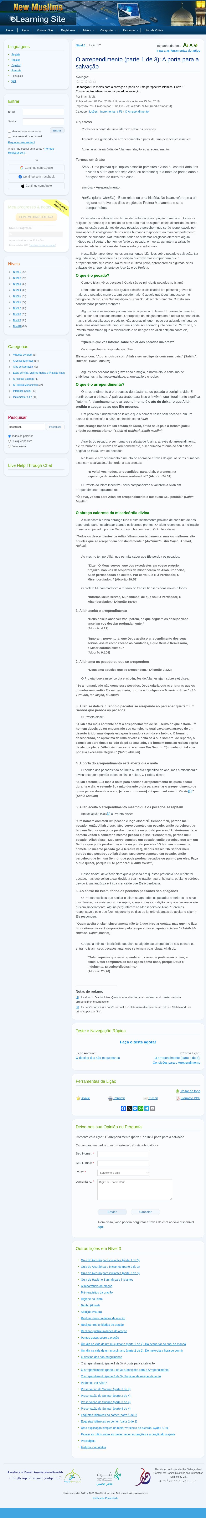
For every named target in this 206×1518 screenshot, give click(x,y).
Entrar (57, 130)
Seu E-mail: (85, 1163)
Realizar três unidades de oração (102, 1324)
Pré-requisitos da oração (97, 1292)
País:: (81, 1172)
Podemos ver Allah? (94, 1382)
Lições (93, 111)
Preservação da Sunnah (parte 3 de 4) (105, 1402)
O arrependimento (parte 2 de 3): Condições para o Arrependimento (125, 1370)
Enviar (112, 1212)
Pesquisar (130, 30)
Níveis (88, 30)
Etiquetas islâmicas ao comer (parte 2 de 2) (109, 1421)
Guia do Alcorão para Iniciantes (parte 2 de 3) (110, 1266)
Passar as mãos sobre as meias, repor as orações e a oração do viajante (128, 1434)
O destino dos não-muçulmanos (98, 1057)
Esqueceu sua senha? (21, 142)
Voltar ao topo (187, 1091)
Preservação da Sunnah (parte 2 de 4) (105, 1395)
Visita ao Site (45, 30)
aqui (100, 1227)
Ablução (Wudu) (91, 1311)
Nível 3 (81, 45)
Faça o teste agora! (138, 1042)
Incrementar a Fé (111, 111)
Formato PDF (188, 1098)
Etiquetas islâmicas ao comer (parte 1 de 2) (109, 1415)
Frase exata (17, 446)
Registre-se (68, 30)
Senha (12, 121)
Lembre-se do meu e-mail (25, 136)
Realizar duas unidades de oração (103, 1318)
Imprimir (116, 1098)
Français (16, 70)
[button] (10, 272)
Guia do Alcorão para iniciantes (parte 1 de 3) (110, 1260)
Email (11, 111)
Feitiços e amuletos (93, 1447)
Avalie (83, 1098)
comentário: (85, 1181)
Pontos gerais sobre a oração (100, 1337)
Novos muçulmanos (39, 14)
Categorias (108, 30)
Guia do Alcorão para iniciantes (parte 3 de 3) (110, 1273)
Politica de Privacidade (105, 1498)
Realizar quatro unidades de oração (104, 1331)
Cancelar (145, 1212)
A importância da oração (96, 1286)
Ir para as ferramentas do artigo (178, 50)
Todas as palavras (20, 436)
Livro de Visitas (154, 30)
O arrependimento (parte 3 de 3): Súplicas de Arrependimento (121, 1376)
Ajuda (25, 30)
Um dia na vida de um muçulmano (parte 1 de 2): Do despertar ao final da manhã (133, 1344)
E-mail (150, 1098)
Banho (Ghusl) (90, 1305)
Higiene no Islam (92, 1299)
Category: (82, 111)
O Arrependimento (137, 111)
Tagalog (15, 59)
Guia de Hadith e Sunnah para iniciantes (107, 1279)
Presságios (88, 1440)
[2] (108, 813)
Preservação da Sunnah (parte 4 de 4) (105, 1408)
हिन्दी (13, 81)
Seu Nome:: (85, 1153)
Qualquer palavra (20, 441)
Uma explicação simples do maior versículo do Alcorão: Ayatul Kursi (125, 1428)
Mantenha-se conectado (24, 131)
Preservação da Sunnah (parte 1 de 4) (105, 1389)
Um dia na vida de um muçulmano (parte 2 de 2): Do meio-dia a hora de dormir (132, 1350)
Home (10, 30)
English (15, 54)
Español (15, 65)
